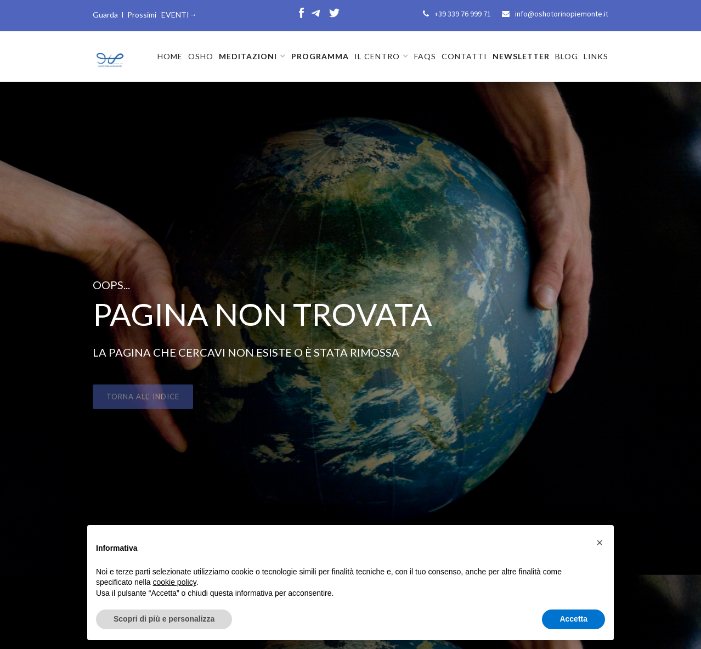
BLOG (566, 56)
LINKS (596, 56)
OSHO (200, 56)
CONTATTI (464, 56)
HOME (170, 56)
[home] (109, 55)
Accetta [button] (573, 618)
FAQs (425, 56)
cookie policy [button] (174, 582)
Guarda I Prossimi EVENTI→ (145, 14)
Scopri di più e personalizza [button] (164, 618)
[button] (252, 56)
